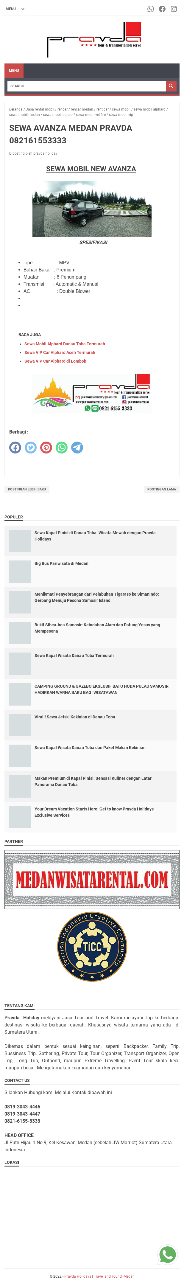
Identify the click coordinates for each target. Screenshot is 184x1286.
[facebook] (15, 447)
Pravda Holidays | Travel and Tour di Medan (99, 1276)
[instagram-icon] (174, 9)
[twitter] (31, 447)
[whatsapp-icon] (151, 9)
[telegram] (77, 447)
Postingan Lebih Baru (27, 489)
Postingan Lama (161, 489)
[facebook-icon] (163, 9)
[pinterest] (46, 447)
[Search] (86, 86)
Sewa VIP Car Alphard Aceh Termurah (59, 352)
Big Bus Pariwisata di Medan (61, 563)
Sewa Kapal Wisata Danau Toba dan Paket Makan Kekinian (90, 747)
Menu (14, 71)
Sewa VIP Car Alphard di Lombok (55, 361)
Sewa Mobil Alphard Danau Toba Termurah (64, 343)
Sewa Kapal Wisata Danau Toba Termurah (74, 655)
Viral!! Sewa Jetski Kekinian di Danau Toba (75, 717)
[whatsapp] (62, 447)
